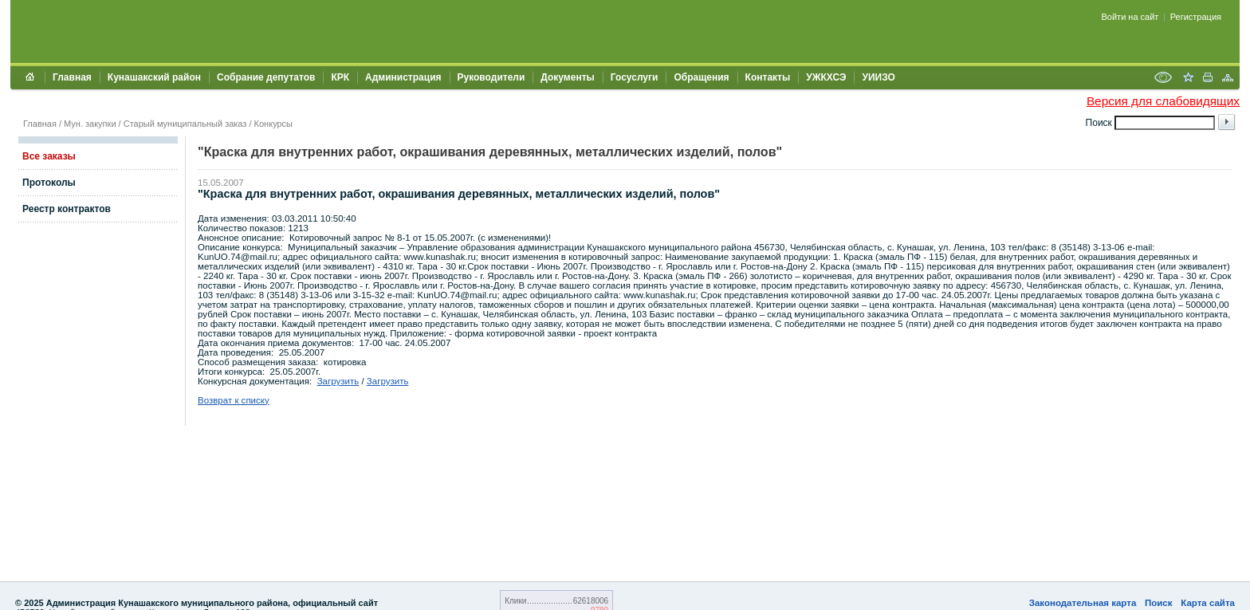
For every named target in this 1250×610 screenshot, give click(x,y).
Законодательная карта (1083, 603)
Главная (72, 77)
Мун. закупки (90, 123)
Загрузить (338, 381)
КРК (340, 77)
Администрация (403, 77)
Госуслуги (634, 77)
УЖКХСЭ (826, 77)
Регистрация (1195, 17)
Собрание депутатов (266, 77)
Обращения (701, 77)
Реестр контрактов (66, 208)
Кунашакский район (154, 77)
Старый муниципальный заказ (185, 123)
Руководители (491, 77)
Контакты (768, 77)
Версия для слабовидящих (1163, 101)
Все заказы (49, 156)
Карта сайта (1208, 603)
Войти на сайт (1130, 17)
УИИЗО (878, 77)
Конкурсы (273, 123)
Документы (567, 77)
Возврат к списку (233, 400)
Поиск (1159, 603)
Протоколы (49, 182)
